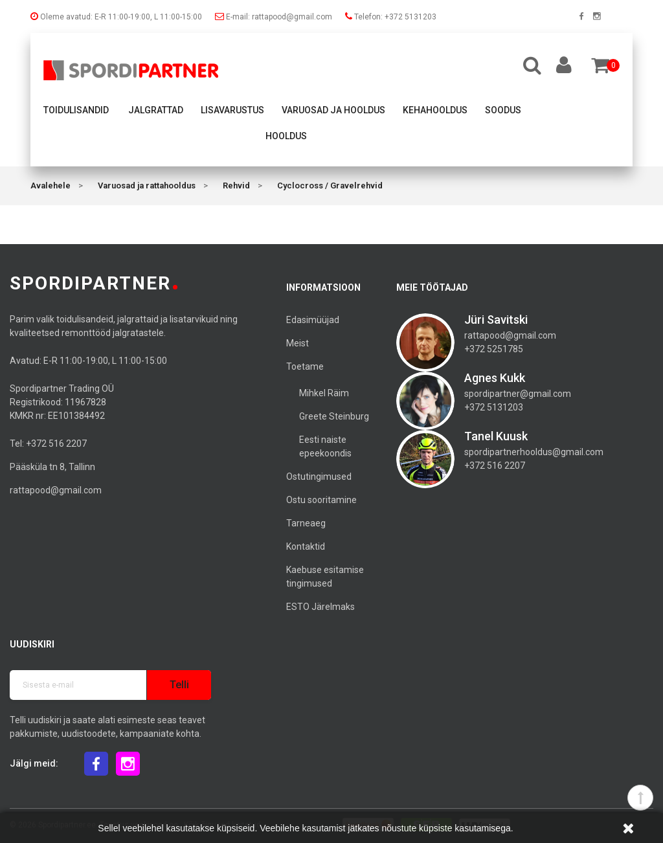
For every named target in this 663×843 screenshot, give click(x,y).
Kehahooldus (435, 110)
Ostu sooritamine (321, 500)
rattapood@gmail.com (56, 490)
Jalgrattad (155, 110)
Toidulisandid (76, 110)
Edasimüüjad (312, 320)
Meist (297, 343)
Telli (179, 685)
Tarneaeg (306, 523)
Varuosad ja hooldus (333, 110)
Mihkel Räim (324, 393)
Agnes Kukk (494, 378)
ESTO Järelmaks (320, 606)
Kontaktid (305, 546)
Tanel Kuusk (496, 436)
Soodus (503, 110)
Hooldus (286, 136)
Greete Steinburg (334, 416)
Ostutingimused (319, 476)
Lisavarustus (232, 110)
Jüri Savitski (496, 319)
